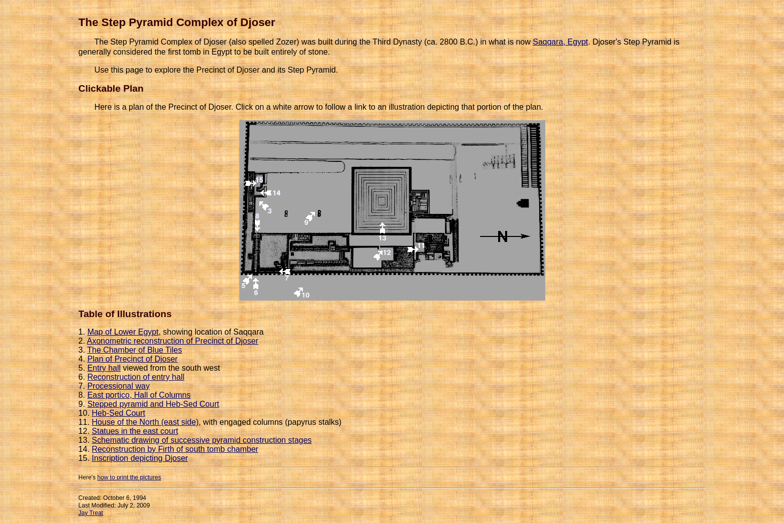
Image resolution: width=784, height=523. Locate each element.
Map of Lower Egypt (122, 332)
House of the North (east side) (145, 422)
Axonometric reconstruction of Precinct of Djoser (172, 341)
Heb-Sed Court (118, 413)
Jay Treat (91, 512)
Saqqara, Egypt (560, 42)
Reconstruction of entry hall (135, 377)
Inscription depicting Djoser (140, 458)
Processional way (118, 386)
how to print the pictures (129, 477)
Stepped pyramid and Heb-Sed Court (153, 404)
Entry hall (104, 368)
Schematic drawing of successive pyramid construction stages (201, 440)
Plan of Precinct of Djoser (132, 359)
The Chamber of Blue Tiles (134, 350)
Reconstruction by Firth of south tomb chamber (175, 449)
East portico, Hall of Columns (138, 395)
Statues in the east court (135, 431)
